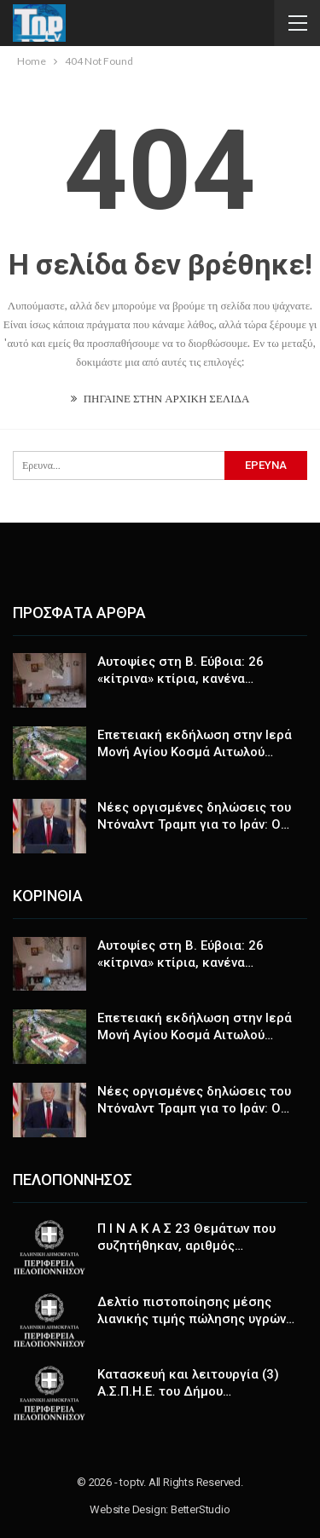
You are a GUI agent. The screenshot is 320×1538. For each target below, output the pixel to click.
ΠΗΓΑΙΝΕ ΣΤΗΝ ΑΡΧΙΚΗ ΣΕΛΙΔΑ (160, 398)
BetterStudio (200, 1509)
